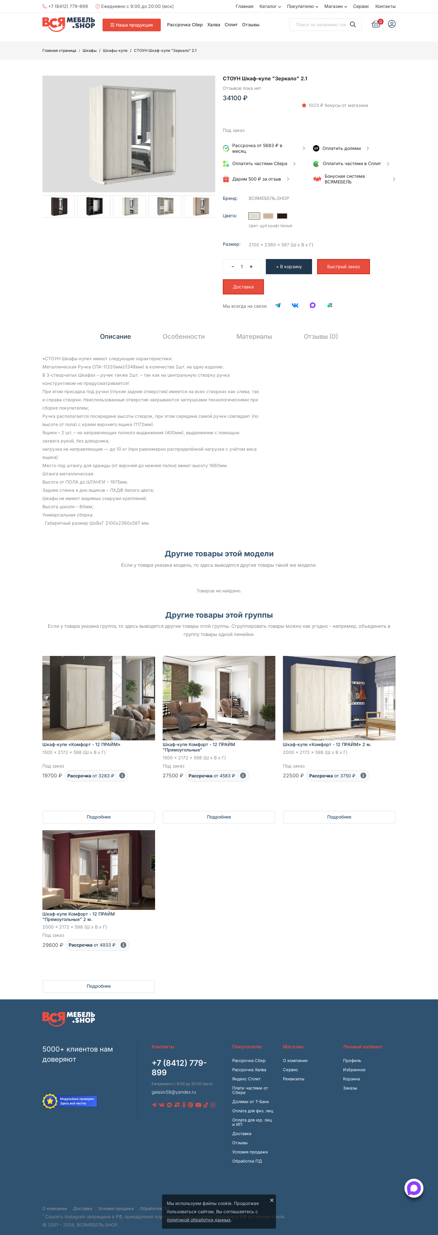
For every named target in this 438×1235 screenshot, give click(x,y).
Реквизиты (293, 1073)
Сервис (361, 6)
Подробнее (99, 811)
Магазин (333, 6)
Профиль (352, 1055)
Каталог (268, 6)
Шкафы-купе (115, 50)
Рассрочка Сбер (185, 24)
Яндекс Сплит (246, 1073)
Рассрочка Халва (249, 1064)
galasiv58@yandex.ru (174, 1087)
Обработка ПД (247, 1155)
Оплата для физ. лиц (252, 1105)
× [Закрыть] (271, 1200)
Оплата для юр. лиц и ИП (252, 1117)
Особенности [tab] (184, 331)
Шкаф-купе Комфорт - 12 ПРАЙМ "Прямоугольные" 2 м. (78, 911)
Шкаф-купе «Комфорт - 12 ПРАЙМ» (81, 739)
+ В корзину (289, 261)
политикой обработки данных (199, 1219)
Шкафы (90, 50)
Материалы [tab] (254, 331)
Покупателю (300, 6)
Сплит (231, 24)
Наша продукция (131, 25)
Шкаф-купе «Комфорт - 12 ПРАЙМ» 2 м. (327, 739)
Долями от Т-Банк (250, 1096)
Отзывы (251, 24)
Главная (244, 6)
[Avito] (330, 301)
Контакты (385, 6)
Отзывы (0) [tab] (321, 331)
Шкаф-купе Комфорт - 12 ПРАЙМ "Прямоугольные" (199, 742)
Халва (213, 24)
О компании (295, 1055)
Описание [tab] (115, 331)
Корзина (351, 1073)
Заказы (350, 1082)
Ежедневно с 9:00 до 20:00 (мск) (135, 6)
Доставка (243, 281)
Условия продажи (250, 1146)
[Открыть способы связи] (413, 1188)
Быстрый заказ (343, 261)
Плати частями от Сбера (250, 1085)
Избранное (354, 1064)
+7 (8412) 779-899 (65, 6)
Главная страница (59, 50)
